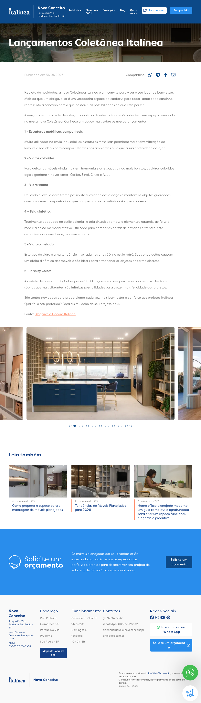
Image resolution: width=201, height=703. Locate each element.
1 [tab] (70, 426)
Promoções (109, 10)
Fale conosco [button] (154, 10)
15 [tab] (131, 426)
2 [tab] (74, 426)
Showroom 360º (92, 12)
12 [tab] (118, 426)
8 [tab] (100, 426)
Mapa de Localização (53, 653)
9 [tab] (105, 426)
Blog (122, 10)
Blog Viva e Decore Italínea (55, 314)
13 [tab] (122, 426)
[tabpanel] (100, 373)
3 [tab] (79, 426)
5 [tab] (87, 426)
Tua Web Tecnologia (159, 673)
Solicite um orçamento (179, 562)
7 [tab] (96, 426)
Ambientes (75, 10)
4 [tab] (83, 426)
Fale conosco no (171, 629)
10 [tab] (109, 426)
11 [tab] (113, 426)
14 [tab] (126, 426)
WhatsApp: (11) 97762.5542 (120, 624)
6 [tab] (92, 426)
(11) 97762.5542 (112, 618)
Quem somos (133, 12)
